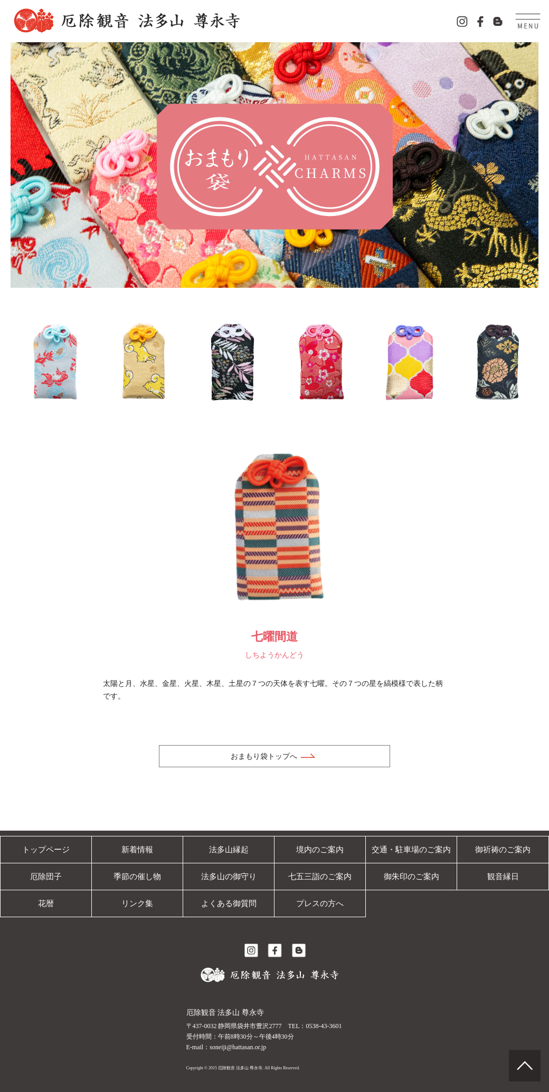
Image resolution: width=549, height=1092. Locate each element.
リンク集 (137, 903)
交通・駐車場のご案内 (411, 849)
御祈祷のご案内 (503, 849)
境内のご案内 (320, 849)
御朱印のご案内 (411, 876)
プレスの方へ (320, 903)
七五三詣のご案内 (320, 876)
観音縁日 (503, 876)
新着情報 (137, 849)
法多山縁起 (228, 849)
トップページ (46, 849)
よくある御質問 (228, 903)
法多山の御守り (228, 876)
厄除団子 (46, 876)
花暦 (45, 903)
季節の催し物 (137, 876)
